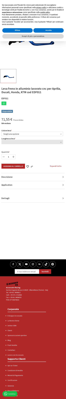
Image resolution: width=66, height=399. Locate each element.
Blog (9, 340)
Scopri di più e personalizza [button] (33, 36)
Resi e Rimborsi (13, 391)
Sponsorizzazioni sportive (17, 335)
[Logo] (12, 284)
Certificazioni (12, 380)
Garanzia (11, 386)
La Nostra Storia (13, 321)
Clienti (10, 330)
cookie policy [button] (45, 12)
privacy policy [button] (41, 7)
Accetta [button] (48, 30)
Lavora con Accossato (16, 355)
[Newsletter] (27, 271)
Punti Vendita (12, 345)
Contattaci (11, 350)
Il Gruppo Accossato (15, 316)
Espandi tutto (55, 166)
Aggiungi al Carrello (13, 166)
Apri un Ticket (12, 365)
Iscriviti (45, 271)
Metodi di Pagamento (15, 375)
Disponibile (7, 111)
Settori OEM (12, 325)
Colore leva (6, 130)
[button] (3, 103)
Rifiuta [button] (17, 30)
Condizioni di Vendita (15, 370)
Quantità (5, 152)
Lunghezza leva (8, 138)
